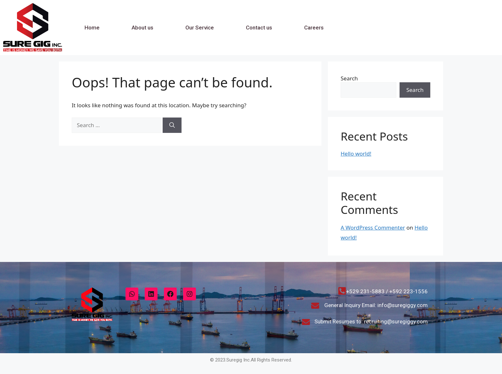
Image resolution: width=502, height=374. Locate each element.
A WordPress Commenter (373, 227)
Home (92, 27)
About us (142, 27)
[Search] (172, 125)
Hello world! (356, 153)
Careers (314, 27)
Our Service (199, 27)
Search (349, 78)
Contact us (259, 27)
